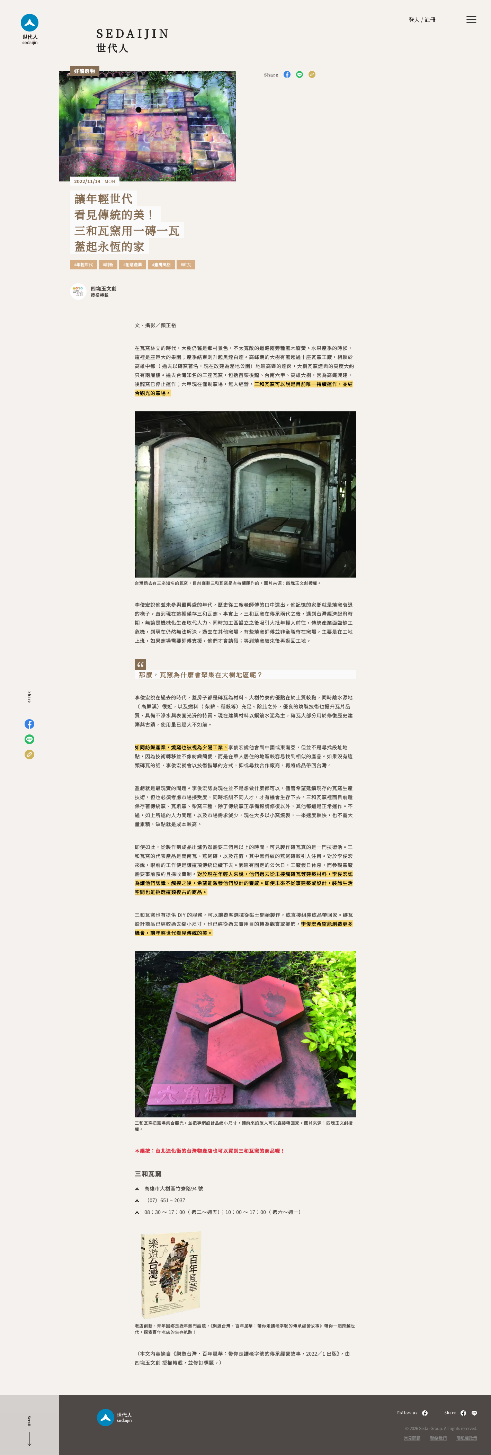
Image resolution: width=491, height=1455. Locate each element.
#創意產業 (132, 264)
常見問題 (412, 1438)
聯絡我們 (438, 1438)
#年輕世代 (83, 264)
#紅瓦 (186, 264)
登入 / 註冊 (422, 20)
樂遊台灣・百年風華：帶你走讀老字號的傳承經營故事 (266, 1326)
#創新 (108, 264)
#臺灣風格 (161, 264)
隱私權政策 (466, 1438)
